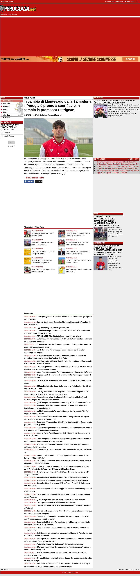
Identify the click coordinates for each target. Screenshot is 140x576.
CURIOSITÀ (98, 98)
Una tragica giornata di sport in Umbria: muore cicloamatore (118, 170)
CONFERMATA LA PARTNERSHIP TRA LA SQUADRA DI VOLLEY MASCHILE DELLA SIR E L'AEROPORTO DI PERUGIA (106, 221)
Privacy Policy (134, 569)
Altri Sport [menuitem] (6, 115)
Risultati (11, 146)
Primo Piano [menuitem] (7, 101)
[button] (11, 142)
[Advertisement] (70, 36)
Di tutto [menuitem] (5, 107)
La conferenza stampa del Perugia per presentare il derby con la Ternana (64, 372)
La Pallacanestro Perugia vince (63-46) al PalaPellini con (117, 168)
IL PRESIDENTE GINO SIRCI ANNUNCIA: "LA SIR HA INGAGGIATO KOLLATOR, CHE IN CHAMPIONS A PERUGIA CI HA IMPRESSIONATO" (108, 250)
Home (3, 98)
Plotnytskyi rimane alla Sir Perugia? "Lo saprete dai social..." (60, 544)
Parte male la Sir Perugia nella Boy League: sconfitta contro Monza (62, 477)
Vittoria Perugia (9, 129)
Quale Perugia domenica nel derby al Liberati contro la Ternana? (61, 500)
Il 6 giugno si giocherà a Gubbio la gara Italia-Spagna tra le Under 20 (63, 480)
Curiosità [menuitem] (5, 104)
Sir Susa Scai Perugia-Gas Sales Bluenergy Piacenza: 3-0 (117, 164)
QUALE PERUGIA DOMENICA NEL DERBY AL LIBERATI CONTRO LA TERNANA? (114, 102)
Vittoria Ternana (9, 136)
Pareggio (7, 132)
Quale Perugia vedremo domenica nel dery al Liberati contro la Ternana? (64, 403)
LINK (96, 214)
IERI (136, 159)
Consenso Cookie (122, 569)
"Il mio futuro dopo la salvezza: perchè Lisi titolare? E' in (117, 162)
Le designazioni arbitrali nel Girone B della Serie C (56, 503)
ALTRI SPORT (99, 243)
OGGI (130, 159)
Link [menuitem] (4, 112)
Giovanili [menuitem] (5, 118)
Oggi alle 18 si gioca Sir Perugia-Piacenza (53, 328)
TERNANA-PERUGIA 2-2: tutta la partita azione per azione (59, 336)
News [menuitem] (4, 109)
